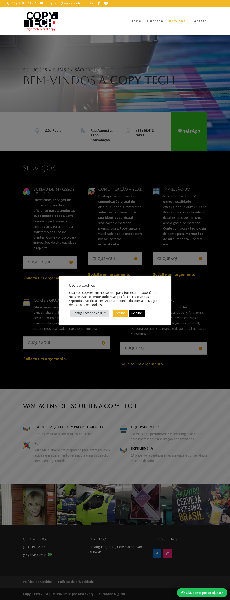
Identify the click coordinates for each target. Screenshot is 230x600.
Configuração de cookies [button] (90, 313)
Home (136, 21)
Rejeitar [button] (136, 313)
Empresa (155, 21)
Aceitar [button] (120, 313)
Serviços (177, 21)
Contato (199, 21)
